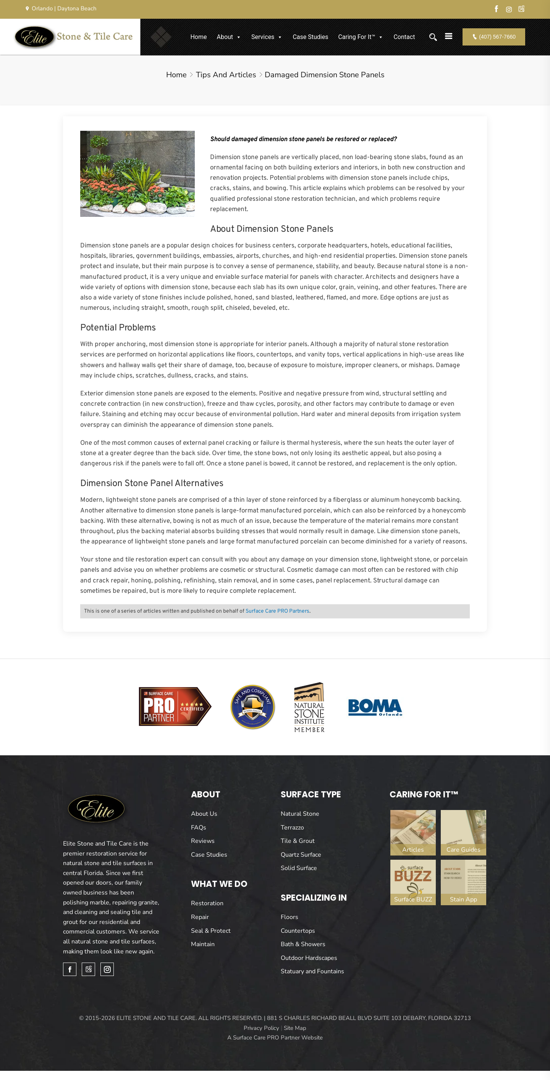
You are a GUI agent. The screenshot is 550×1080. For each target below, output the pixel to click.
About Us (204, 814)
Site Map (295, 1028)
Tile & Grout (298, 841)
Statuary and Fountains (312, 971)
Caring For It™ (360, 37)
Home (198, 37)
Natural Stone (300, 814)
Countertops (298, 931)
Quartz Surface (301, 855)
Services (267, 37)
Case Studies (310, 37)
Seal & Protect (211, 931)
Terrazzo (292, 827)
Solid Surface (299, 868)
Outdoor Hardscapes (309, 958)
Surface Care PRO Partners (277, 611)
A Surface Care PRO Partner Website (275, 1037)
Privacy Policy (261, 1028)
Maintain (203, 944)
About (229, 37)
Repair (200, 917)
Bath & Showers (303, 944)
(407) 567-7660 (494, 37)
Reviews (203, 841)
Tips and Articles (226, 75)
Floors (289, 917)
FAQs (198, 827)
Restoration (207, 903)
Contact (404, 37)
